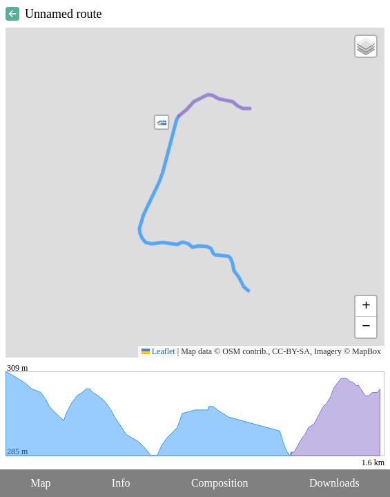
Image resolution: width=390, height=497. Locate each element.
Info (121, 483)
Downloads (334, 483)
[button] (161, 122)
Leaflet (158, 351)
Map (40, 483)
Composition (219, 483)
